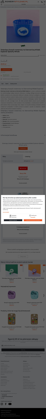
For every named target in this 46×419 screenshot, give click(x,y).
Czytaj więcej (6, 212)
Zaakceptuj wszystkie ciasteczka (33, 220)
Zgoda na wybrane (13, 220)
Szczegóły (33, 217)
